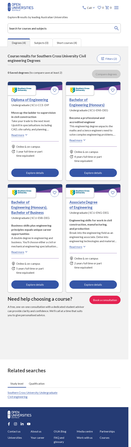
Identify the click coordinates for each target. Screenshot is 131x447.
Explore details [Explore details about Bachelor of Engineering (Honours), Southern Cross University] (93, 172)
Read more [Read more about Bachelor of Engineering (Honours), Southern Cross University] (78, 140)
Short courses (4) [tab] (67, 42)
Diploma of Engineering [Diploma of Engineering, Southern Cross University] (29, 100)
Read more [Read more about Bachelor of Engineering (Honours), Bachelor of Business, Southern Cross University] (19, 252)
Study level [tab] (16, 383)
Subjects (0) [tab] (41, 42)
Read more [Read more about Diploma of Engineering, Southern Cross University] (19, 135)
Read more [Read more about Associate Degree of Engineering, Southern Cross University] (78, 247)
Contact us (14, 431)
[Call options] (89, 7)
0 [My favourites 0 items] (100, 8)
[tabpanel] (64, 203)
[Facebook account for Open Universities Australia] (9, 424)
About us (36, 431)
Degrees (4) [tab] (19, 42)
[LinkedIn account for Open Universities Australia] (22, 424)
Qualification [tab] (37, 383)
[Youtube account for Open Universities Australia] (28, 424)
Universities (15, 437)
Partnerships (107, 431)
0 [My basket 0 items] (108, 8)
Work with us (85, 437)
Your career (38, 437)
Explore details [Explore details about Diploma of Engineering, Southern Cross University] (35, 172)
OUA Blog (60, 431)
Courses (104, 437)
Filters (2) (109, 59)
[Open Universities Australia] (20, 10)
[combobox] (64, 28)
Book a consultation (105, 300)
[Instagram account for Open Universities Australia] (15, 424)
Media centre (85, 431)
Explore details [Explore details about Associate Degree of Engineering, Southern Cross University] (93, 284)
